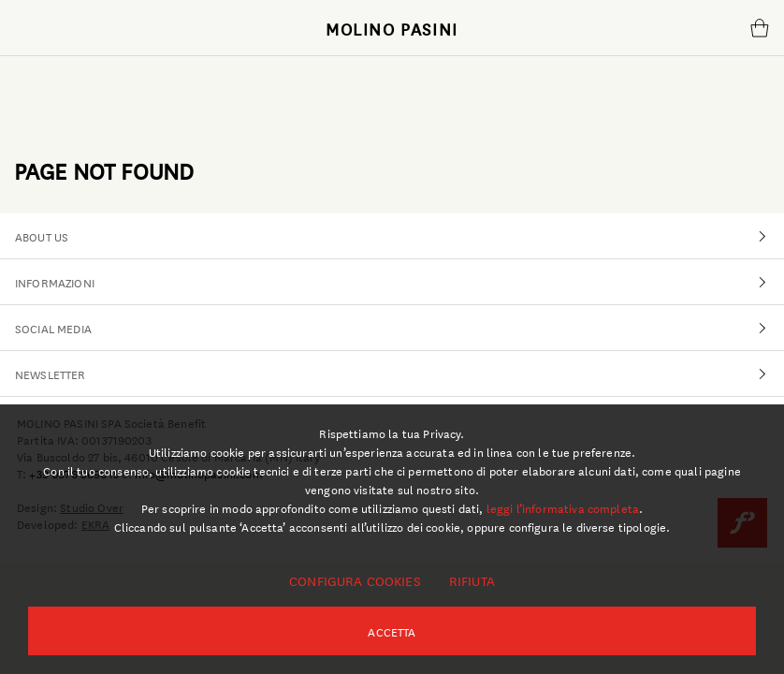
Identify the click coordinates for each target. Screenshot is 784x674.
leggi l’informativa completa (562, 507)
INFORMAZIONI (399, 281)
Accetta (391, 631)
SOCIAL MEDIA (399, 327)
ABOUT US (399, 235)
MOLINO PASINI (392, 28)
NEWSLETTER (399, 373)
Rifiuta (472, 580)
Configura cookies (354, 580)
